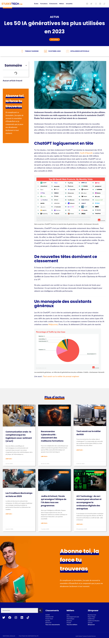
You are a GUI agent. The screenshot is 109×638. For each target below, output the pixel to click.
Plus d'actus (54, 397)
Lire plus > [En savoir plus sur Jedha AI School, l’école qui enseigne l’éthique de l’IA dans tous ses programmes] (44, 523)
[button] (26, 65)
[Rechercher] (40, 610)
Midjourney (53, 324)
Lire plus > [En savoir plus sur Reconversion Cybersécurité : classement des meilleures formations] (44, 456)
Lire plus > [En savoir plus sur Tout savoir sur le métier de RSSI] (79, 450)
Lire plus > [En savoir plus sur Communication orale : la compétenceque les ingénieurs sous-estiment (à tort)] (9, 459)
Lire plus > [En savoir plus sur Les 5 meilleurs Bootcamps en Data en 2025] (9, 514)
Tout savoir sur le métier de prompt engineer (61, 376)
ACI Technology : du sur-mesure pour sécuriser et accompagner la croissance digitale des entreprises (88, 502)
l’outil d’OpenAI (86, 153)
